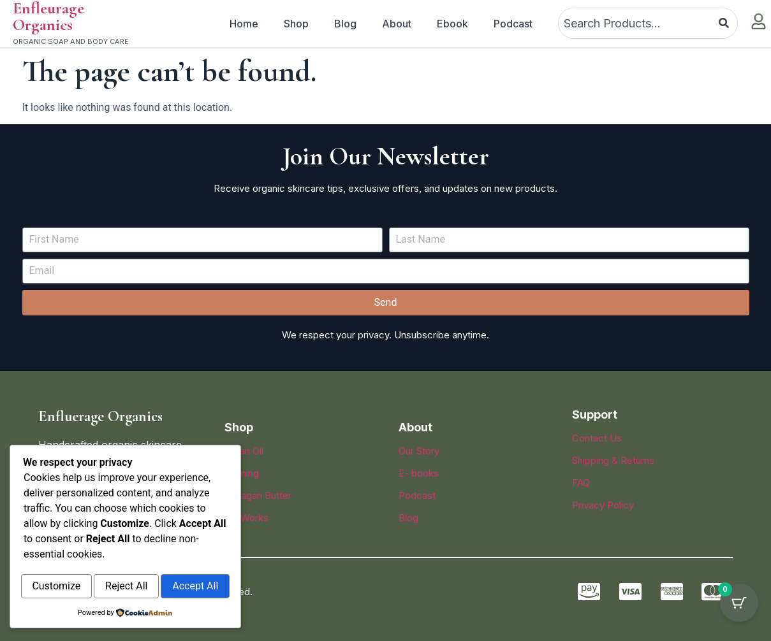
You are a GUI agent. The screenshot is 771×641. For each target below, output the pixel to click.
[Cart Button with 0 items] (739, 609)
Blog (345, 23)
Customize (74, 560)
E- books (419, 473)
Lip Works (246, 518)
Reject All (179, 560)
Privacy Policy (603, 505)
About (396, 23)
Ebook (452, 23)
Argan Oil (243, 451)
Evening (241, 473)
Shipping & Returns (613, 460)
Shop (296, 23)
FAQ (581, 483)
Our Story (419, 451)
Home (244, 23)
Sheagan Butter (257, 495)
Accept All (125, 587)
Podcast (513, 23)
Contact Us (597, 438)
